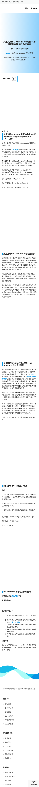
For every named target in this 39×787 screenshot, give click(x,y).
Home (8, 42)
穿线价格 (14, 473)
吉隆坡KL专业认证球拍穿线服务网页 (13, 2)
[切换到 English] (33, 781)
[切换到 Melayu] (33, 784)
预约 (26, 8)
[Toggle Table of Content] (13, 68)
